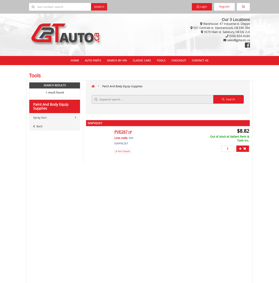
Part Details (122, 151)
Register (224, 6)
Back (37, 126)
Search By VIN (117, 60)
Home (75, 60)
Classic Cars (142, 60)
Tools (161, 60)
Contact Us (200, 60)
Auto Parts (93, 60)
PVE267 (120, 132)
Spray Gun (54, 118)
